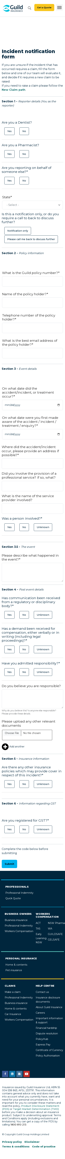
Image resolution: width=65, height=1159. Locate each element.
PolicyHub (42, 1039)
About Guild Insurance (49, 1007)
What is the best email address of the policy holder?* (29, 343)
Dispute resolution (47, 1033)
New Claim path (13, 89)
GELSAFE (54, 939)
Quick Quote (13, 898)
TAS (38, 928)
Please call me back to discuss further (31, 239)
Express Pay (43, 1044)
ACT (38, 923)
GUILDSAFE (55, 934)
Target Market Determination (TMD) (36, 1109)
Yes (9, 131)
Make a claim (13, 992)
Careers (40, 1012)
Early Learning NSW (41, 938)
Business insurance (16, 920)
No (24, 131)
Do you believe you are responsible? (31, 686)
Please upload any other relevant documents (28, 723)
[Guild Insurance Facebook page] (5, 1074)
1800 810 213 (18, 1124)
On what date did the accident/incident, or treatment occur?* (28, 392)
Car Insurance (13, 1014)
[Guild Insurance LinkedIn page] (12, 1074)
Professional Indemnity (19, 892)
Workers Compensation (19, 931)
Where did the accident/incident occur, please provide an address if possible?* (30, 451)
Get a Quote (44, 7)
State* (7, 197)
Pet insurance (13, 970)
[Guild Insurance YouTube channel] (26, 1074)
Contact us (42, 992)
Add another (13, 746)
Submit (9, 863)
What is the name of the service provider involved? (28, 498)
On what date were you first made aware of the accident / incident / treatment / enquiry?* (30, 422)
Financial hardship (46, 1028)
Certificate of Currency (49, 1050)
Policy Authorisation (48, 1055)
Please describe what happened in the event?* (30, 557)
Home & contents (16, 964)
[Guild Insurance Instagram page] (19, 1074)
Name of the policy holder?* (25, 294)
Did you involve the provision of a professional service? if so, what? (29, 476)
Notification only (17, 230)
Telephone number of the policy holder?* (28, 317)
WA (50, 928)
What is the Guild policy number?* (30, 273)
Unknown (43, 527)
